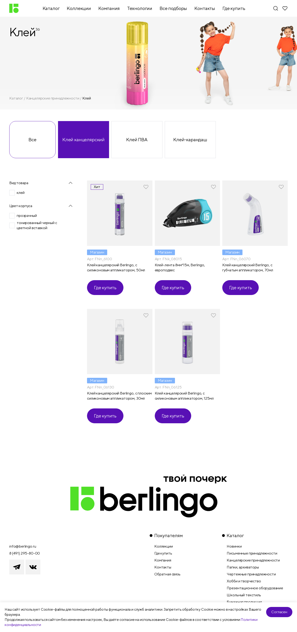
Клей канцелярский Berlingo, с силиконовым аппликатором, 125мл (184, 396)
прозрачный (27, 215)
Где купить (105, 287)
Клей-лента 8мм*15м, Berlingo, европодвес (180, 267)
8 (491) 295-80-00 (24, 553)
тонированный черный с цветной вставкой (37, 225)
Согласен (279, 612)
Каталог (16, 98)
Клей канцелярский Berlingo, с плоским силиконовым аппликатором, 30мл (119, 396)
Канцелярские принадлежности (52, 98)
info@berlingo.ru (22, 546)
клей (20, 192)
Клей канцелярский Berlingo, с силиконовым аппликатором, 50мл (116, 267)
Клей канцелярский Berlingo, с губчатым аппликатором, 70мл (247, 267)
